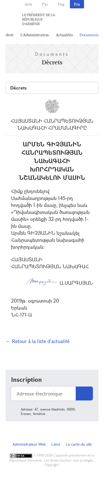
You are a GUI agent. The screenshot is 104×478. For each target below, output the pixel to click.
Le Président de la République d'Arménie (38, 19)
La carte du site (79, 444)
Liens (55, 444)
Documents (89, 34)
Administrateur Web (29, 444)
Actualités (64, 34)
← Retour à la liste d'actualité (38, 341)
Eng (61, 4)
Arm (28, 4)
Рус (45, 4)
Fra (77, 4)
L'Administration (35, 34)
